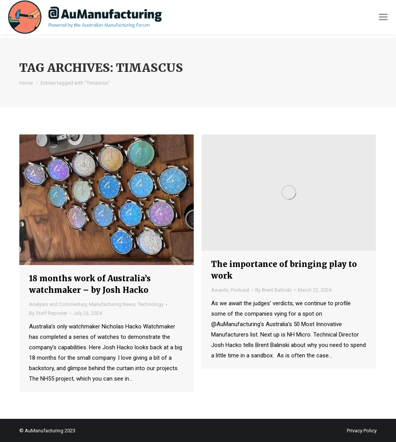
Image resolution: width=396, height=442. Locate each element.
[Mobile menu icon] (383, 17)
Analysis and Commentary (58, 304)
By (48, 313)
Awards (220, 290)
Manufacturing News (112, 304)
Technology (151, 304)
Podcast (240, 290)
